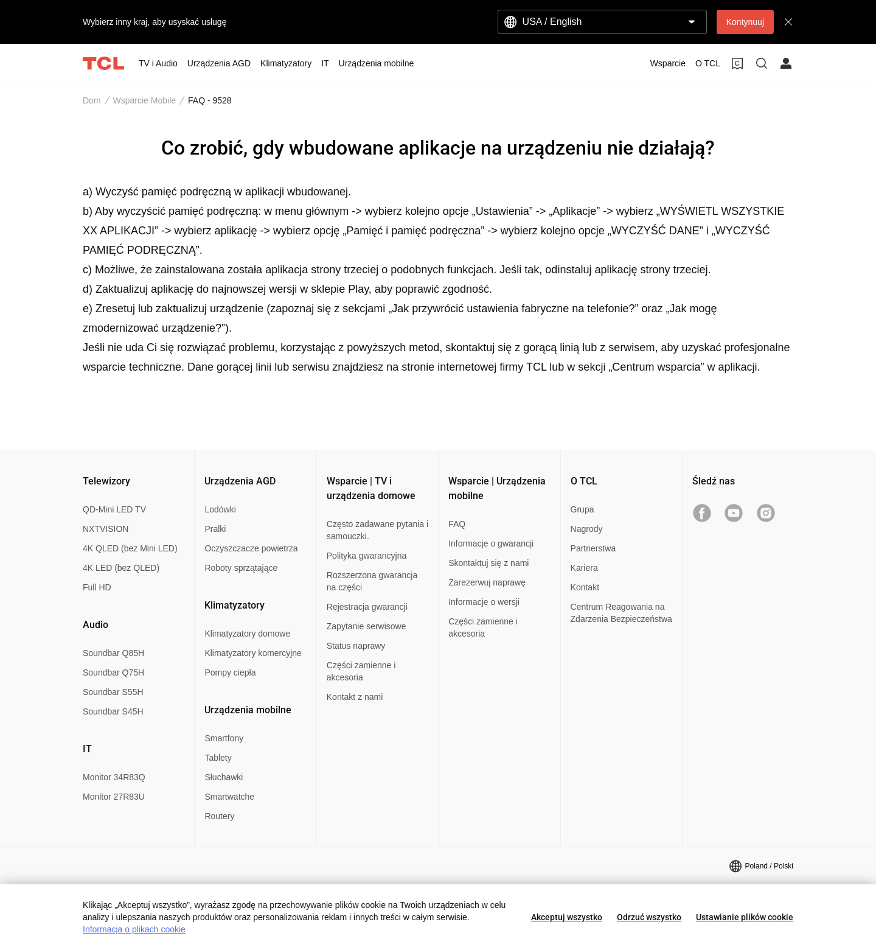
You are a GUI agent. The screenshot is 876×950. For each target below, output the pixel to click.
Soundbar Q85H (113, 653)
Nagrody (587, 529)
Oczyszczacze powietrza (250, 548)
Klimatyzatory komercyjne (253, 653)
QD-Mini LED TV (114, 509)
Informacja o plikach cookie (134, 929)
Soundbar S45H (113, 711)
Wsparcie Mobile (144, 100)
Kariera (584, 568)
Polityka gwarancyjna (367, 556)
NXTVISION (105, 529)
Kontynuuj (745, 22)
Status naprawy (356, 646)
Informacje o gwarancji (491, 543)
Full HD (97, 587)
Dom (92, 100)
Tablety (217, 758)
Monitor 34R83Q (114, 777)
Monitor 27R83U (114, 797)
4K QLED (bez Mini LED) (130, 548)
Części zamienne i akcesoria (361, 671)
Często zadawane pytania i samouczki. (377, 530)
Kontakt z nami (355, 697)
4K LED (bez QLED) (121, 568)
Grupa (582, 509)
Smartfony (223, 738)
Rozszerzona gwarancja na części (372, 581)
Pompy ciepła (229, 672)
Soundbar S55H (113, 692)
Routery (219, 816)
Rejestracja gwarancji (367, 607)
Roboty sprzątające (240, 568)
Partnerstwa (593, 548)
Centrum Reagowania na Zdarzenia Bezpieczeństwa (621, 613)
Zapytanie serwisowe (366, 626)
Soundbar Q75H (113, 672)
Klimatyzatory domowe (247, 633)
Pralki (215, 529)
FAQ (456, 524)
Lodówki (219, 509)
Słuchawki (223, 777)
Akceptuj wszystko (566, 917)
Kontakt (585, 587)
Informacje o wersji (484, 602)
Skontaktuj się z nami (488, 563)
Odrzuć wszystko (649, 917)
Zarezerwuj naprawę (487, 582)
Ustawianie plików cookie (744, 917)
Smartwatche (229, 797)
